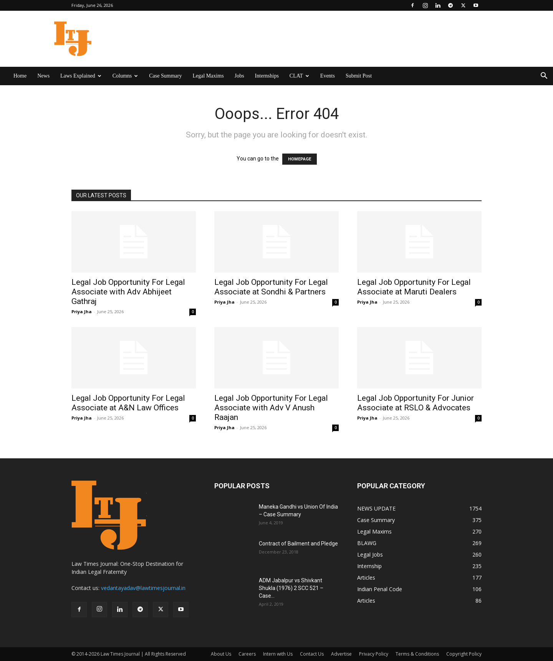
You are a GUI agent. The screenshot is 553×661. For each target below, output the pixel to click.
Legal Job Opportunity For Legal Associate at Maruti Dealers (414, 287)
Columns (125, 76)
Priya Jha (81, 311)
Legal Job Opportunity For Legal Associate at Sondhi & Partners (271, 287)
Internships (267, 76)
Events (327, 76)
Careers (247, 654)
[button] (544, 76)
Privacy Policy (373, 654)
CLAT (299, 76)
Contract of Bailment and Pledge (298, 543)
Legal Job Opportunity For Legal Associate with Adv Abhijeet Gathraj (128, 292)
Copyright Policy (464, 654)
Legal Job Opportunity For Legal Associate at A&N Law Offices (128, 402)
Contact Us (312, 654)
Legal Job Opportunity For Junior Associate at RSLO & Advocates (415, 402)
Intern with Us (278, 654)
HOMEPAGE (299, 159)
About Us (221, 654)
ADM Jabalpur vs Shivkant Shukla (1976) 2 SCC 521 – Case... (291, 588)
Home (19, 76)
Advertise (341, 654)
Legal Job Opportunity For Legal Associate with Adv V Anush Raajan (271, 407)
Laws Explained (80, 76)
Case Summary (165, 76)
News (43, 76)
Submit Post (359, 76)
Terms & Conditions (417, 654)
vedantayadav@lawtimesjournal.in (143, 588)
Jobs (239, 76)
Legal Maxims (208, 76)
